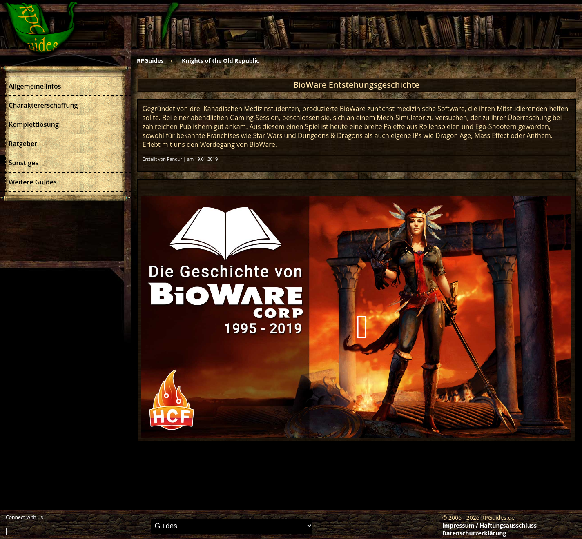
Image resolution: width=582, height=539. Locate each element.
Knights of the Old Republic (220, 60)
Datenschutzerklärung (474, 533)
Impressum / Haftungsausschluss (489, 525)
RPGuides (150, 60)
